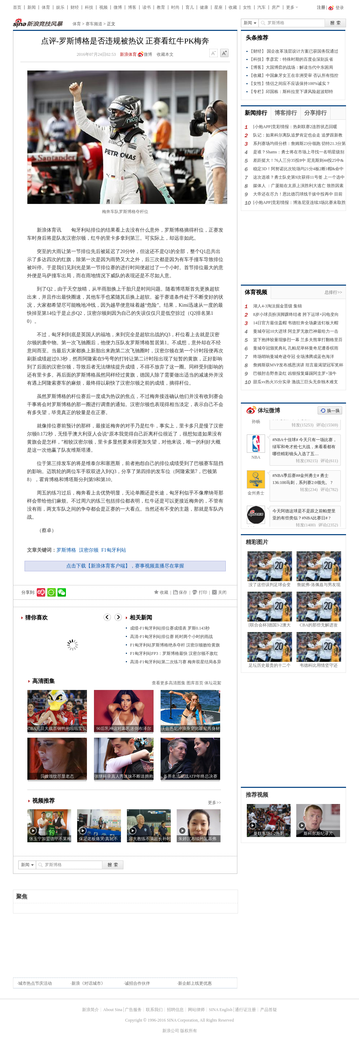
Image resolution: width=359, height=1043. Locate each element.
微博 (118, 7)
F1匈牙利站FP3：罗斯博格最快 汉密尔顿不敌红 (174, 653)
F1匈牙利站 (113, 550)
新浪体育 (128, 54)
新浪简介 (90, 1009)
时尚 (175, 7)
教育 (161, 7)
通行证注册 (245, 1009)
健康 (204, 7)
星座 (218, 7)
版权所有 (188, 1030)
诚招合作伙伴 (137, 983)
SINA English (220, 1009)
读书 (146, 7)
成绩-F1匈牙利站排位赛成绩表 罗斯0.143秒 (170, 628)
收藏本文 (165, 54)
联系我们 (154, 1009)
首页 (17, 7)
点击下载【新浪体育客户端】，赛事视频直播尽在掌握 (125, 566)
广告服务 (133, 1009)
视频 (103, 7)
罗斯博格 (66, 550)
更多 (290, 7)
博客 (132, 7)
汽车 (261, 7)
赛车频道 (94, 23)
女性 (247, 7)
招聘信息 (175, 1009)
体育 (46, 7)
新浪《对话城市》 (88, 983)
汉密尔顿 (89, 550)
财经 (74, 7)
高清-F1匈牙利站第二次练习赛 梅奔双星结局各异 (175, 661)
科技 (89, 7)
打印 (203, 592)
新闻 (31, 7)
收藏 (233, 7)
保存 (183, 592)
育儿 (189, 7)
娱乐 (60, 7)
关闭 (222, 592)
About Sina (112, 1009)
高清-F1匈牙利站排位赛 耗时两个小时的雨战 (171, 636)
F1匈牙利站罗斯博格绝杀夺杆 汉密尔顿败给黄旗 (175, 645)
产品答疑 (268, 1009)
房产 (276, 7)
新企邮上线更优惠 (195, 983)
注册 (321, 7)
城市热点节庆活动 (35, 983)
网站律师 (196, 1009)
